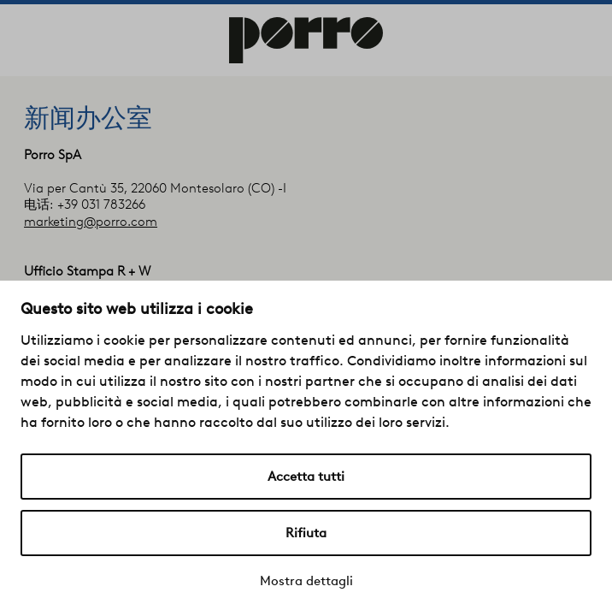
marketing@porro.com (90, 221)
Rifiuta (306, 533)
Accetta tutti (306, 476)
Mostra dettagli (306, 581)
